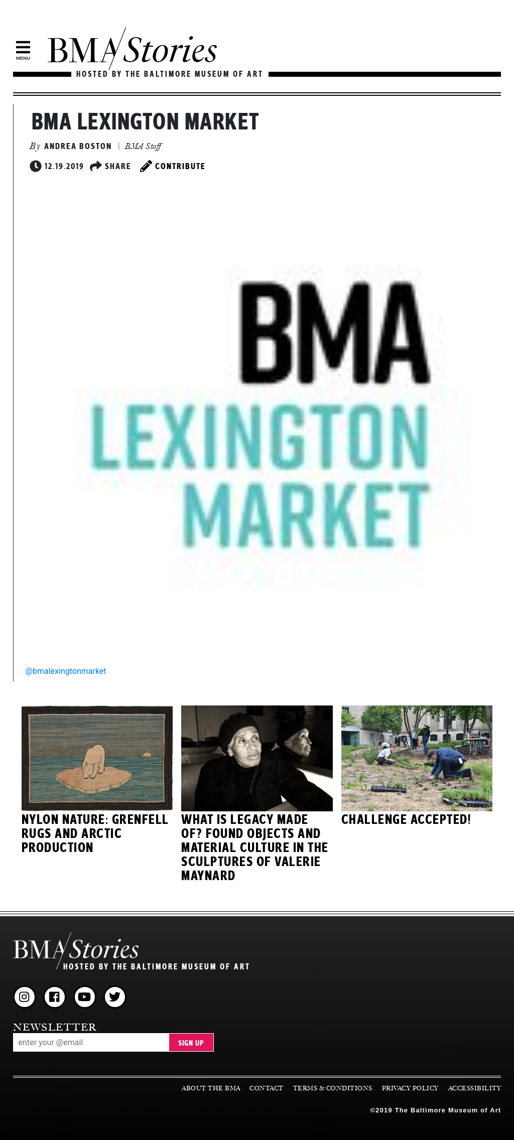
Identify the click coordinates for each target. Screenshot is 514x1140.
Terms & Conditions (332, 1088)
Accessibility (474, 1088)
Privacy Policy (410, 1088)
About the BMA (211, 1088)
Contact (266, 1088)
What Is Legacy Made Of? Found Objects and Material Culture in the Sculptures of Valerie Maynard (255, 848)
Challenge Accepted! (406, 820)
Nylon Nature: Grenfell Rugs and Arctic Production (95, 834)
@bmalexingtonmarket (66, 671)
